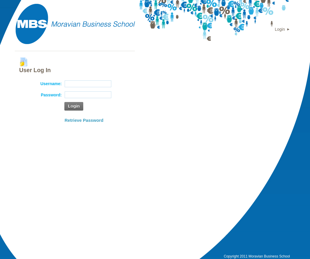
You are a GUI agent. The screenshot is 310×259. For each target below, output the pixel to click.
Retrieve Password (84, 120)
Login (280, 29)
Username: (51, 83)
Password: (51, 95)
